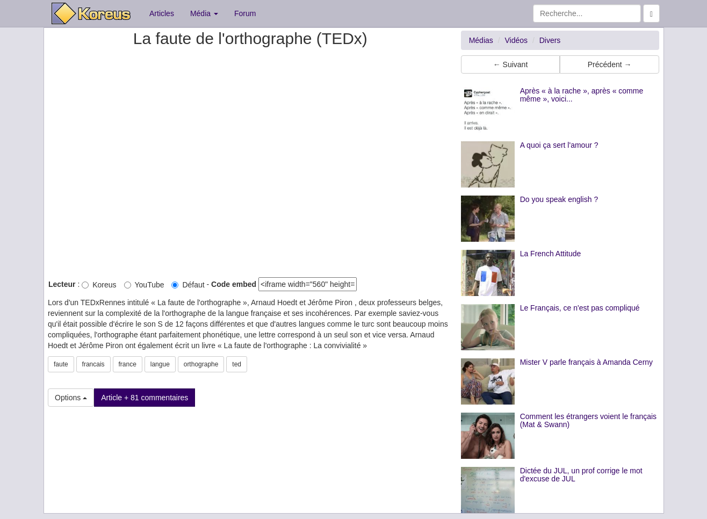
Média (204, 13)
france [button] (127, 364)
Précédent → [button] (610, 64)
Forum (245, 13)
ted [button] (236, 364)
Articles (161, 13)
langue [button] (160, 364)
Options (71, 397)
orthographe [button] (201, 364)
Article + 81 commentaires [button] (144, 397)
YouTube (144, 284)
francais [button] (93, 364)
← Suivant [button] (510, 64)
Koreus (99, 284)
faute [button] (61, 364)
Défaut (187, 284)
